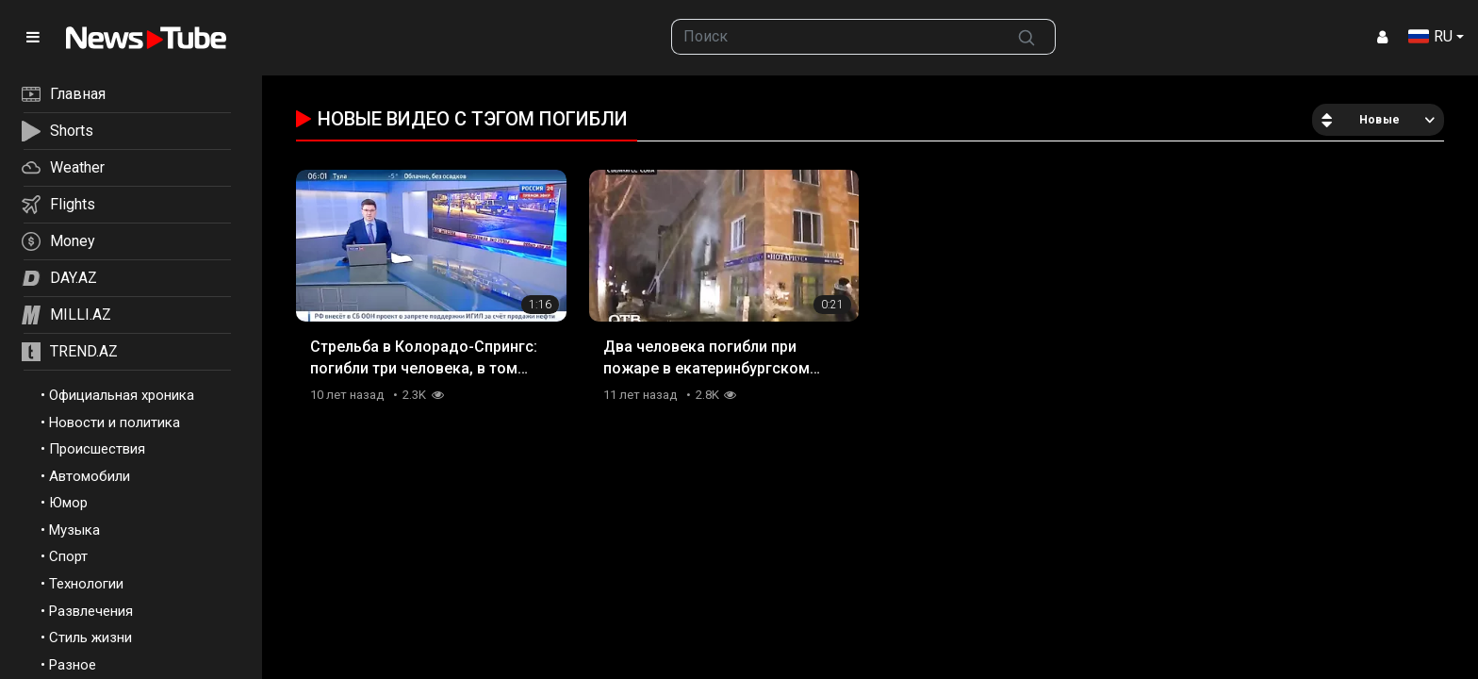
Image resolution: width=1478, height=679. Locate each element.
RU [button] (1430, 36)
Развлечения (91, 611)
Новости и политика (114, 422)
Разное (72, 664)
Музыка (74, 530)
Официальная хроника (121, 395)
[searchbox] (835, 37)
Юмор (68, 502)
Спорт (68, 556)
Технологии (86, 583)
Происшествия (97, 448)
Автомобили (89, 476)
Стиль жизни (90, 637)
